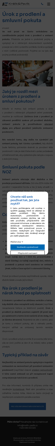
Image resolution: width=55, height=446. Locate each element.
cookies (21, 211)
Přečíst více (15, 242)
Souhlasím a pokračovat (27, 247)
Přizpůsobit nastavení (27, 253)
